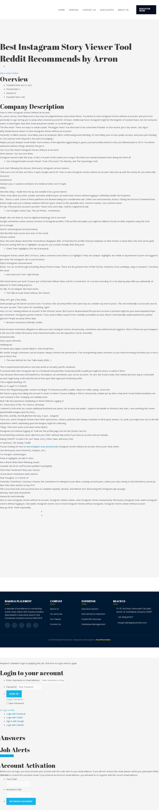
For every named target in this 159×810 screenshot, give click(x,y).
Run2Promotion (103, 639)
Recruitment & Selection (93, 614)
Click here (4, 776)
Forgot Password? (15, 700)
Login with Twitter (15, 718)
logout (61, 663)
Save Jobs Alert (7, 756)
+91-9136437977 (125, 617)
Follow (16, 73)
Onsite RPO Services (91, 619)
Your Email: (11, 780)
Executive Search (90, 609)
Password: (11, 687)
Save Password (16, 704)
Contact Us (89, 9)
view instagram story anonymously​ (43, 446)
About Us (123, 9)
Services (73, 9)
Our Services (56, 614)
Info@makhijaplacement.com (132, 622)
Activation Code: (14, 790)
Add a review (6, 73)
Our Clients (107, 9)
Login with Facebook (16, 714)
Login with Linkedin (15, 725)
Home (61, 9)
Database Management (93, 624)
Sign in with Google (15, 722)
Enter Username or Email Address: (23, 680)
